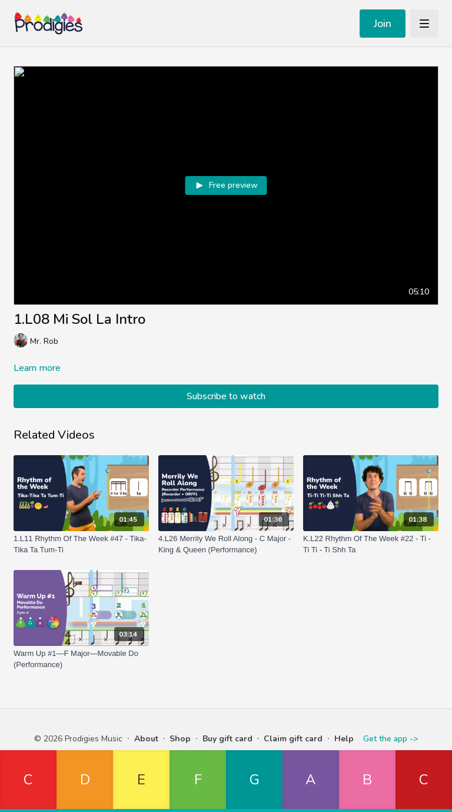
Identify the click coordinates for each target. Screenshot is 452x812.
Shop (180, 738)
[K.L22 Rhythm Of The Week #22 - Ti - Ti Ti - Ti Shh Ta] (370, 544)
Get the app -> (390, 738)
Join (382, 23)
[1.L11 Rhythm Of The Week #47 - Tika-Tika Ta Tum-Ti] (81, 544)
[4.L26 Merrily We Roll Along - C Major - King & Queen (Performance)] (226, 544)
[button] (28, 781)
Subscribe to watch (226, 396)
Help (344, 738)
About (146, 738)
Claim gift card (293, 738)
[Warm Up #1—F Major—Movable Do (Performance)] (81, 659)
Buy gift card (227, 738)
